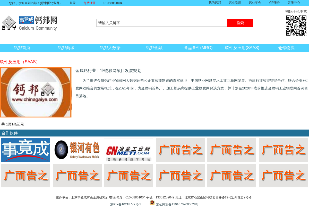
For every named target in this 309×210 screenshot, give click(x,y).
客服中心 (294, 2)
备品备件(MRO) (198, 47)
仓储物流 (286, 47)
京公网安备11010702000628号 (177, 204)
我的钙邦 (215, 2)
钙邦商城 (66, 47)
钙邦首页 (22, 47)
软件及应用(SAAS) (242, 47)
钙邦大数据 (110, 47)
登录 (73, 3)
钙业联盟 (235, 2)
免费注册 (89, 3)
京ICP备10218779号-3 (125, 204)
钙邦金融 (154, 47)
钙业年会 (255, 2)
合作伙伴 (9, 133)
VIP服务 (274, 2)
